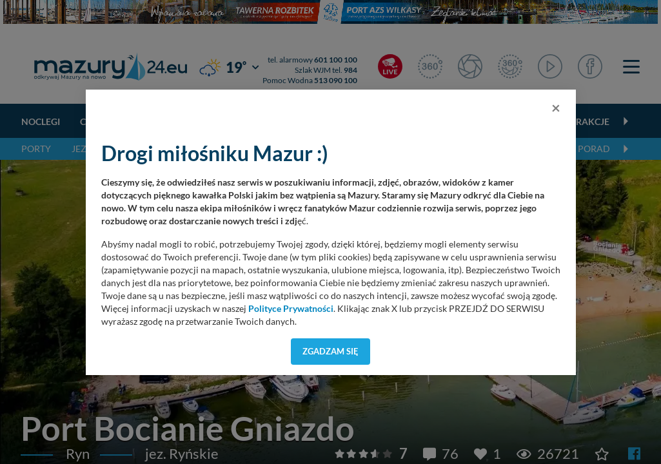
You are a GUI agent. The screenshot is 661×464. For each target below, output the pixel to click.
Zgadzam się (330, 351)
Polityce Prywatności (290, 309)
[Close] (556, 108)
